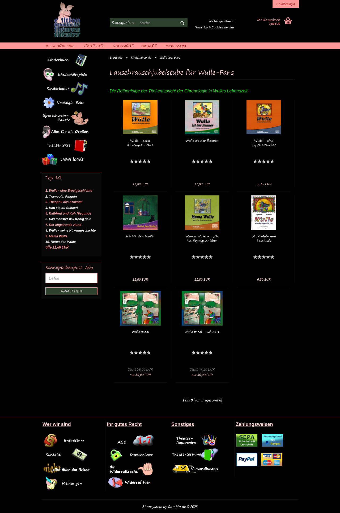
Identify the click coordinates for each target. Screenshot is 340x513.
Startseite (94, 45)
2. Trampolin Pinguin (61, 196)
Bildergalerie (60, 45)
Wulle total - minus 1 (202, 332)
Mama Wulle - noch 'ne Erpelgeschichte (202, 238)
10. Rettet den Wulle (60, 242)
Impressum (175, 45)
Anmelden (71, 291)
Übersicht (123, 45)
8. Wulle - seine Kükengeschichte (70, 230)
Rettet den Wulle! (140, 236)
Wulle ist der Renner (202, 140)
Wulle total (140, 332)
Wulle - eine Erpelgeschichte (264, 142)
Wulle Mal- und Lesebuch (264, 238)
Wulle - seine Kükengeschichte (140, 142)
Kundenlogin (286, 4)
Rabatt (148, 45)
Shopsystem (152, 506)
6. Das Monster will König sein (68, 219)
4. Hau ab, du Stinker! (61, 208)
